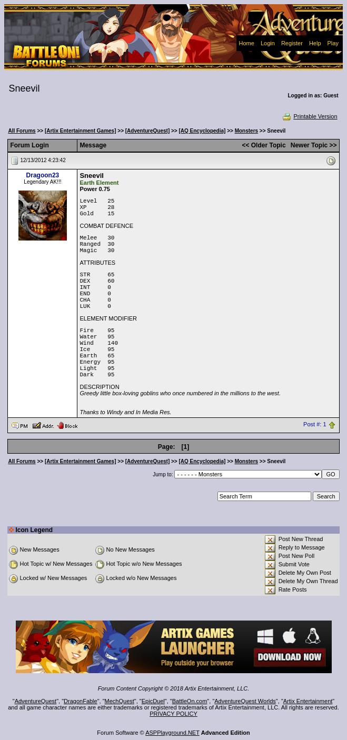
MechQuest (119, 701)
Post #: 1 (314, 425)
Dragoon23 (43, 175)
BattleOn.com (189, 701)
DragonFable (80, 701)
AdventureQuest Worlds (245, 701)
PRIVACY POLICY (173, 714)
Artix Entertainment (308, 701)
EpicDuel (153, 701)
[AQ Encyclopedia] (202, 131)
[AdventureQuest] (147, 131)
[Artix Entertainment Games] (80, 131)
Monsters (246, 131)
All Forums (21, 131)
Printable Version (309, 116)
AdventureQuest (36, 701)
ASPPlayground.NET (172, 732)
